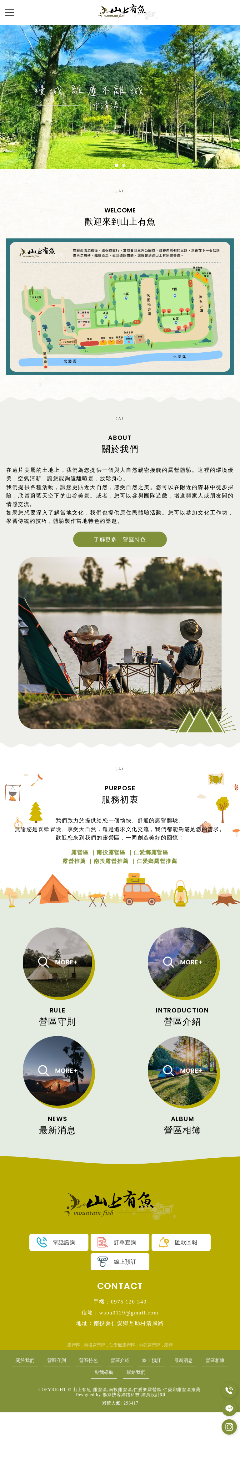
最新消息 (209, 1416)
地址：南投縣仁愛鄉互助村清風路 (120, 1379)
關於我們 (31, 1416)
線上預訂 (173, 1416)
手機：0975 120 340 (120, 1357)
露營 (168, 1401)
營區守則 (67, 1416)
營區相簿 (84, 1428)
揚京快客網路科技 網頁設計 (131, 1451)
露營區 (73, 1401)
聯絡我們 (156, 1428)
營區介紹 (138, 1416)
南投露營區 (95, 1401)
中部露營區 (150, 1401)
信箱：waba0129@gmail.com (120, 1368)
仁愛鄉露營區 (122, 1401)
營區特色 (102, 1416)
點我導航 (120, 1428)
